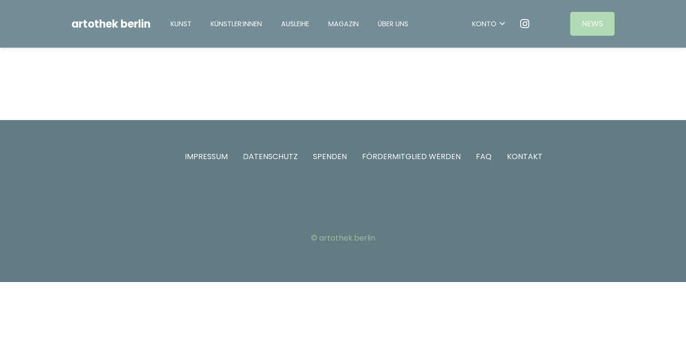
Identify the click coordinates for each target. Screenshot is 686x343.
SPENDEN (330, 156)
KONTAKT (525, 156)
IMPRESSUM (206, 156)
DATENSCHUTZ (270, 156)
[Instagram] (525, 23)
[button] (488, 24)
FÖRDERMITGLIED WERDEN (411, 156)
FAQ (484, 156)
